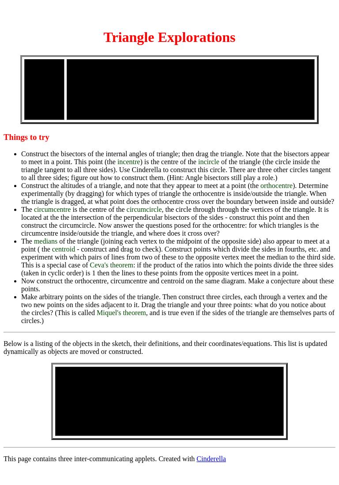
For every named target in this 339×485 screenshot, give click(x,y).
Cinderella (211, 458)
